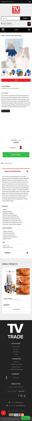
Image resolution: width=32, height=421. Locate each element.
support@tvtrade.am (20, 405)
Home (3, 35)
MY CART (16, 349)
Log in (3, 23)
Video (16, 80)
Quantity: (13, 147)
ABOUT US (17, 362)
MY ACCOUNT (16, 346)
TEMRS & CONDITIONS (17, 369)
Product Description (12, 171)
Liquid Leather (7, 298)
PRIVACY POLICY (16, 367)
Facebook (15, 377)
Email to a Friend (6, 163)
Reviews (7, 253)
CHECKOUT (16, 352)
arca (11, 415)
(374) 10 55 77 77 (19, 402)
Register (9, 23)
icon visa (16, 415)
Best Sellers (9, 35)
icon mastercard (21, 415)
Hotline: (7, 1)
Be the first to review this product (10, 88)
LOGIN (16, 354)
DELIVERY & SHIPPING (16, 364)
